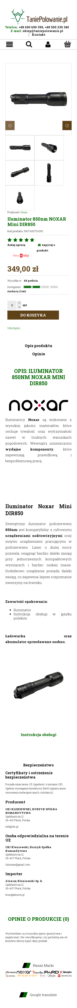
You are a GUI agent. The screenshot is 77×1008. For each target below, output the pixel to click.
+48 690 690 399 (31, 27)
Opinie (38, 353)
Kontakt (38, 35)
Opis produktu (38, 345)
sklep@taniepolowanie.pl (43, 31)
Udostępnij (13, 328)
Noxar (24, 212)
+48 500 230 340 (57, 27)
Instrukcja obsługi (38, 734)
